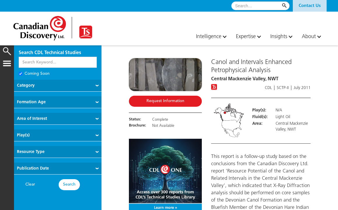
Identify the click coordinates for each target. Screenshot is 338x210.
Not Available (163, 126)
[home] (39, 26)
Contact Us (310, 6)
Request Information (165, 101)
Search (69, 184)
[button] (310, 6)
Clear (30, 184)
